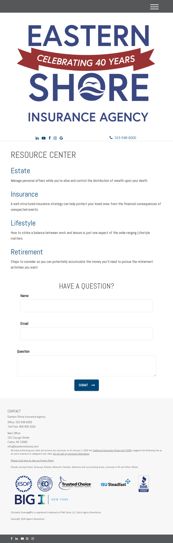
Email (24, 323)
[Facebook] (49, 138)
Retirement (27, 252)
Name (24, 295)
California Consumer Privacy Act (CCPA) (112, 450)
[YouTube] (44, 138)
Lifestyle (23, 223)
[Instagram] (55, 138)
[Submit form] (86, 385)
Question (23, 351)
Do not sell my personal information (71, 453)
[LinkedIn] (37, 138)
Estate (20, 171)
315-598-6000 (123, 137)
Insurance (24, 194)
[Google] (61, 138)
